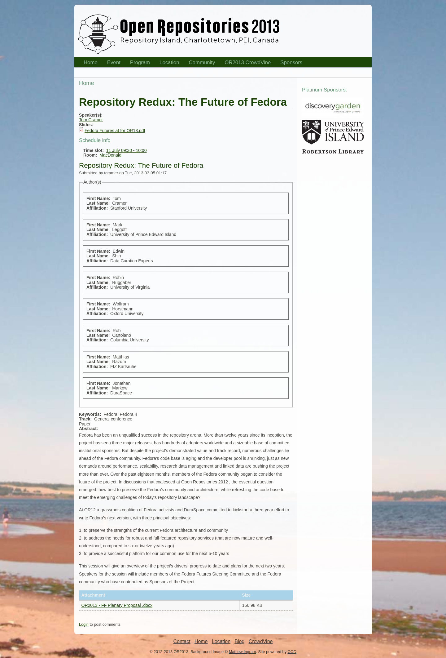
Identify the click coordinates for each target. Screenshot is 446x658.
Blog (239, 641)
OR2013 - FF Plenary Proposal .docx (117, 605)
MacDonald (110, 155)
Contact (181, 641)
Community (202, 62)
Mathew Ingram (242, 651)
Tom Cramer (91, 119)
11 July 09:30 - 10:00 (126, 150)
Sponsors (289, 63)
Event (112, 63)
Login (84, 624)
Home (88, 63)
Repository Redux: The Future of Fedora (141, 165)
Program (138, 63)
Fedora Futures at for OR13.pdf (115, 130)
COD (292, 651)
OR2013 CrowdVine (248, 62)
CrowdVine (261, 641)
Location (167, 63)
